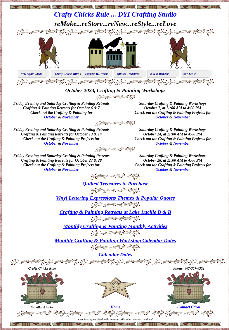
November (70, 117)
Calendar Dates (115, 254)
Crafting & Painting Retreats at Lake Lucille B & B (115, 212)
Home (115, 307)
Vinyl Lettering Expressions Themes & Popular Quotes (115, 198)
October (51, 117)
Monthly (64, 240)
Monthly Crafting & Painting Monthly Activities (115, 226)
